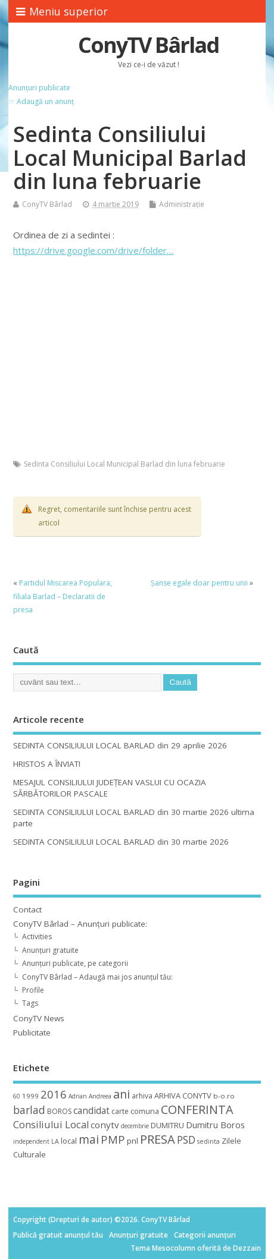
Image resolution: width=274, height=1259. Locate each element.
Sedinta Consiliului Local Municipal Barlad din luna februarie (124, 464)
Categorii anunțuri (205, 1235)
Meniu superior (62, 11)
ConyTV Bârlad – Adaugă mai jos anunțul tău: (97, 977)
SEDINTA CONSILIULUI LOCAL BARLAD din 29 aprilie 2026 (120, 745)
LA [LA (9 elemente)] (55, 1141)
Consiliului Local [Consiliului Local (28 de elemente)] (51, 1124)
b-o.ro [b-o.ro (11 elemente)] (224, 1095)
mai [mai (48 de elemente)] (89, 1139)
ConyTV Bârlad (148, 44)
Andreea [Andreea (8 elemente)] (100, 1096)
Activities (37, 936)
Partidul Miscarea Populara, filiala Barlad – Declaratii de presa (62, 596)
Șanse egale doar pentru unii (199, 583)
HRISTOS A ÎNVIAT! (46, 763)
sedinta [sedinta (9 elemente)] (208, 1141)
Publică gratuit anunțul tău (58, 1235)
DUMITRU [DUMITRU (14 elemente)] (167, 1125)
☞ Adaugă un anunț (41, 101)
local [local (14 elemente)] (69, 1140)
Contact (27, 909)
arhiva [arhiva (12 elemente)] (142, 1096)
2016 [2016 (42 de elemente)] (54, 1094)
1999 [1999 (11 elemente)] (30, 1095)
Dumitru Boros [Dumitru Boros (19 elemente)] (215, 1125)
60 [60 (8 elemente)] (16, 1096)
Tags (30, 1003)
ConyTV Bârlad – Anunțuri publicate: (80, 923)
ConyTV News (38, 1018)
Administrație (181, 204)
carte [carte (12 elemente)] (120, 1111)
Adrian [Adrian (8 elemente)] (77, 1096)
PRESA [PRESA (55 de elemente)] (157, 1139)
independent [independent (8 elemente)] (31, 1141)
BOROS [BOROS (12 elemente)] (59, 1111)
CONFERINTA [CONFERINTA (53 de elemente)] (197, 1109)
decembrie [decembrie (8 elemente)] (135, 1126)
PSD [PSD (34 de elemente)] (186, 1139)
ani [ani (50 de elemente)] (121, 1094)
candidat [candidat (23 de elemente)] (91, 1110)
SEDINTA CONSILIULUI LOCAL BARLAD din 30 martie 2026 (121, 841)
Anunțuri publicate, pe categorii (75, 963)
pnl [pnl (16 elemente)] (132, 1140)
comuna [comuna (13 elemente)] (144, 1111)
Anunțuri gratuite (50, 950)
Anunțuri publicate (39, 88)
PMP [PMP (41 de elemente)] (113, 1139)
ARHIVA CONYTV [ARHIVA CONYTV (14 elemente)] (182, 1095)
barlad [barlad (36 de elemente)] (29, 1110)
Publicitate (32, 1032)
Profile (33, 990)
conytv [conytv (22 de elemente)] (105, 1125)
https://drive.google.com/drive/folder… (93, 250)
